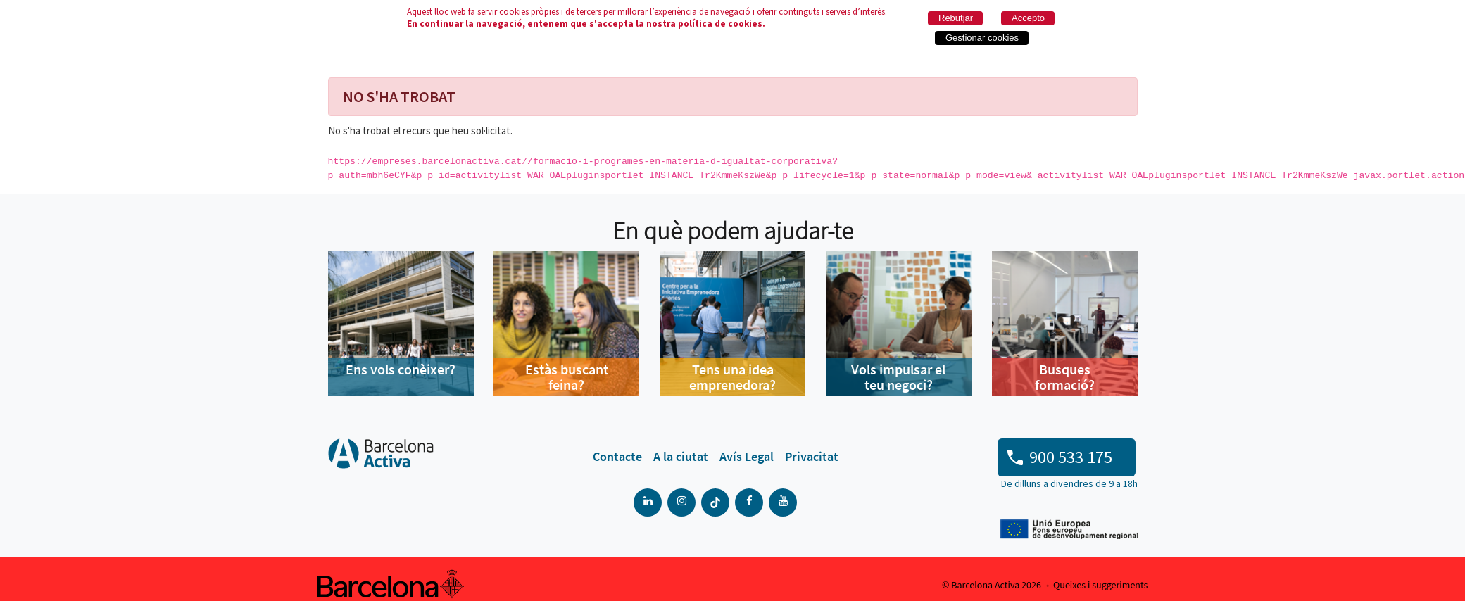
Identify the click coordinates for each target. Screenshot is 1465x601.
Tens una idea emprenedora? (732, 376)
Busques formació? (1065, 376)
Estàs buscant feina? (566, 376)
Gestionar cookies (982, 37)
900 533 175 (1070, 457)
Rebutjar (955, 18)
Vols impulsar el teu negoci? (898, 376)
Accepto (1028, 18)
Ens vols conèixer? (400, 369)
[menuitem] (617, 456)
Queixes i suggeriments (1100, 585)
